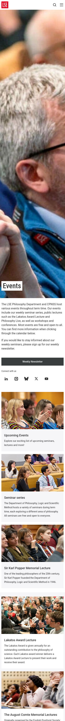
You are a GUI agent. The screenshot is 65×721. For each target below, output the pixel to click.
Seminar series (14, 497)
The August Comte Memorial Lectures (30, 714)
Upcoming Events (16, 435)
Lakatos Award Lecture (20, 640)
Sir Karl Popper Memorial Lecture (27, 568)
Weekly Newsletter (32, 361)
